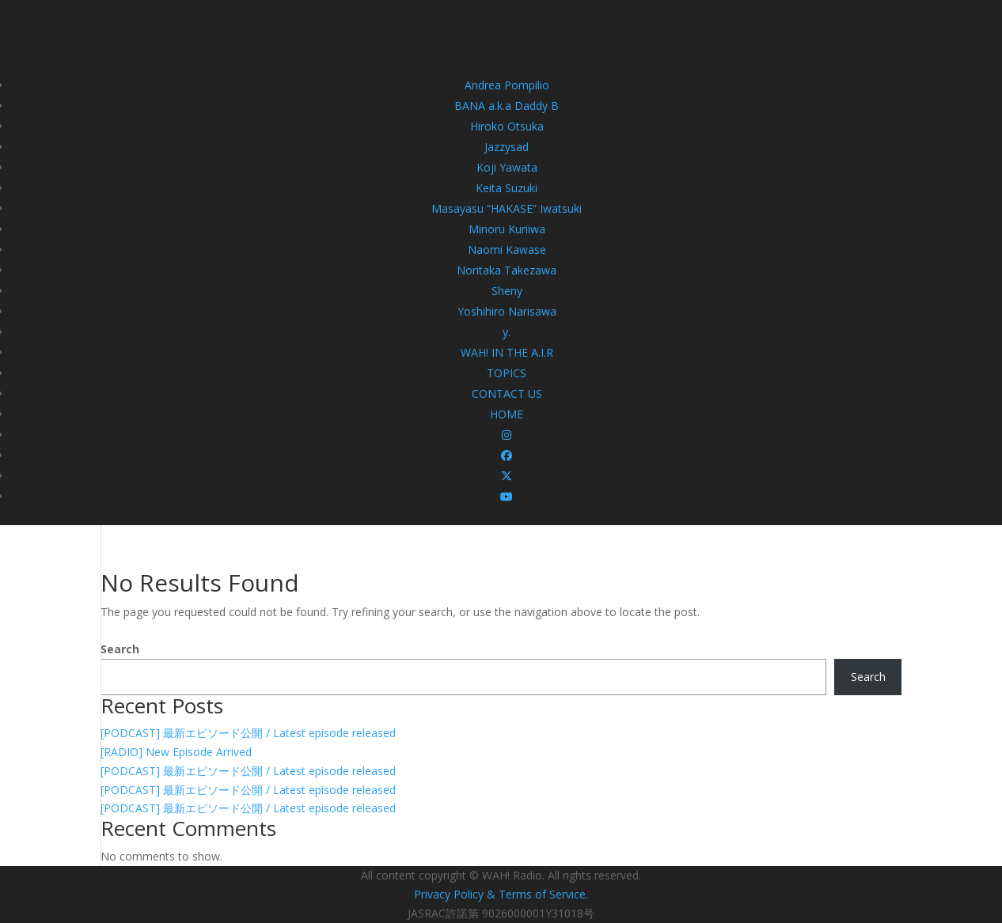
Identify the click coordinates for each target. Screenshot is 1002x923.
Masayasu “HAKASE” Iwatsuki (506, 208)
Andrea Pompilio (507, 85)
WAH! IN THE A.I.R (507, 352)
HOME (506, 414)
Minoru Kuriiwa (507, 228)
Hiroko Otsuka (507, 126)
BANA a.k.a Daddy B (506, 105)
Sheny (507, 290)
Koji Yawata (506, 167)
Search (120, 648)
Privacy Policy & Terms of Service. (501, 894)
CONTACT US (507, 393)
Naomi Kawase (507, 249)
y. (506, 331)
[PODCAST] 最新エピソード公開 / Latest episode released (248, 732)
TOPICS (506, 372)
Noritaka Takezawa (506, 270)
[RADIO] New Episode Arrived (176, 751)
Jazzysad (506, 146)
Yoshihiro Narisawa (506, 311)
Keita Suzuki (506, 187)
